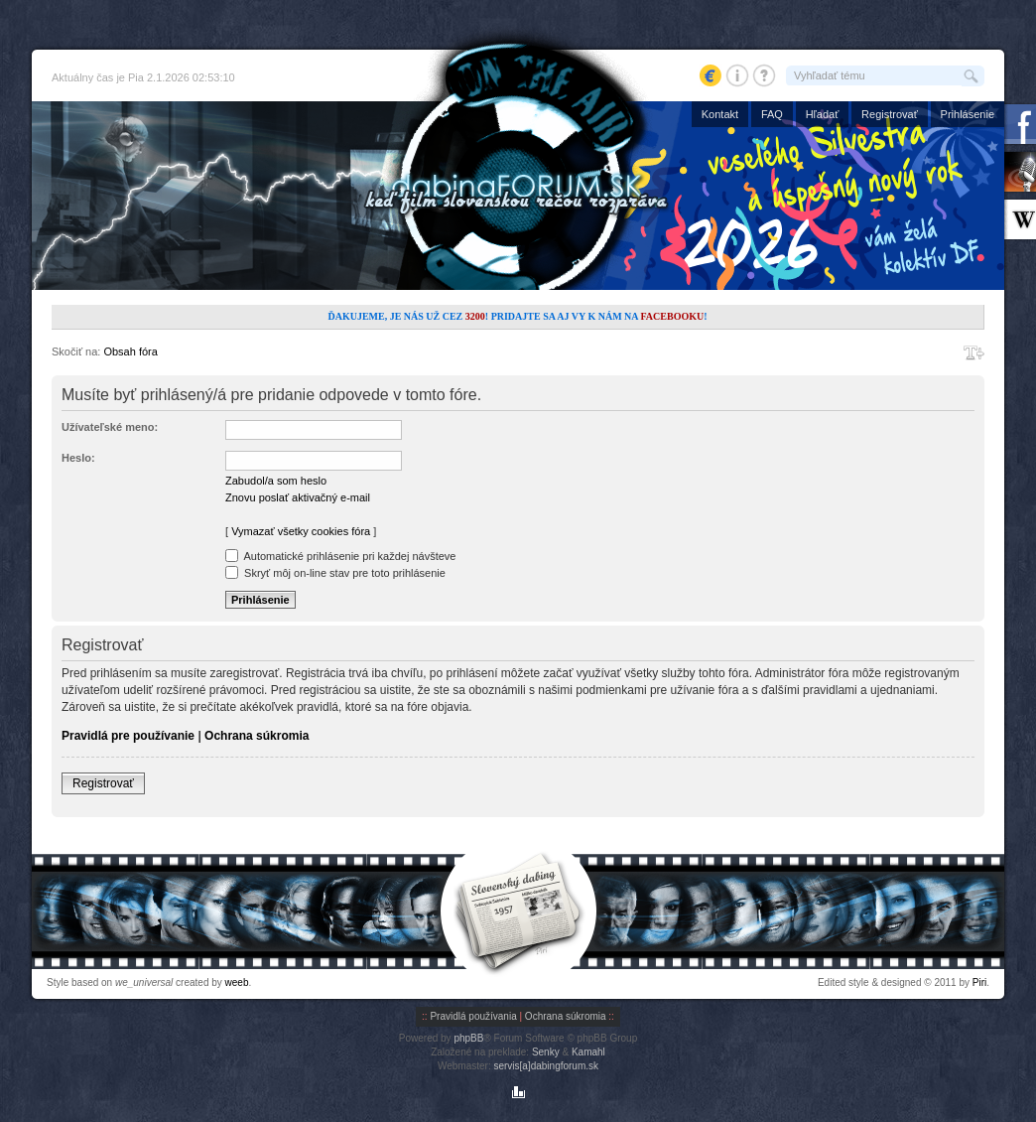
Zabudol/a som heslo (275, 481)
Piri (979, 982)
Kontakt (720, 114)
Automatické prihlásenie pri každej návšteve (340, 556)
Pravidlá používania (473, 1016)
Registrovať (889, 114)
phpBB (468, 1038)
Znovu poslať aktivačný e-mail (297, 497)
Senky (546, 1052)
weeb (237, 982)
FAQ (772, 114)
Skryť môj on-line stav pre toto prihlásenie (335, 573)
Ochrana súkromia (256, 736)
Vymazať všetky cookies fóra (300, 531)
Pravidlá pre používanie (128, 736)
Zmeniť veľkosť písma (974, 352)
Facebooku (672, 316)
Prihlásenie (967, 114)
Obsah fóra (130, 351)
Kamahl (588, 1052)
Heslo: (78, 458)
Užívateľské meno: (110, 427)
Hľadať (823, 114)
